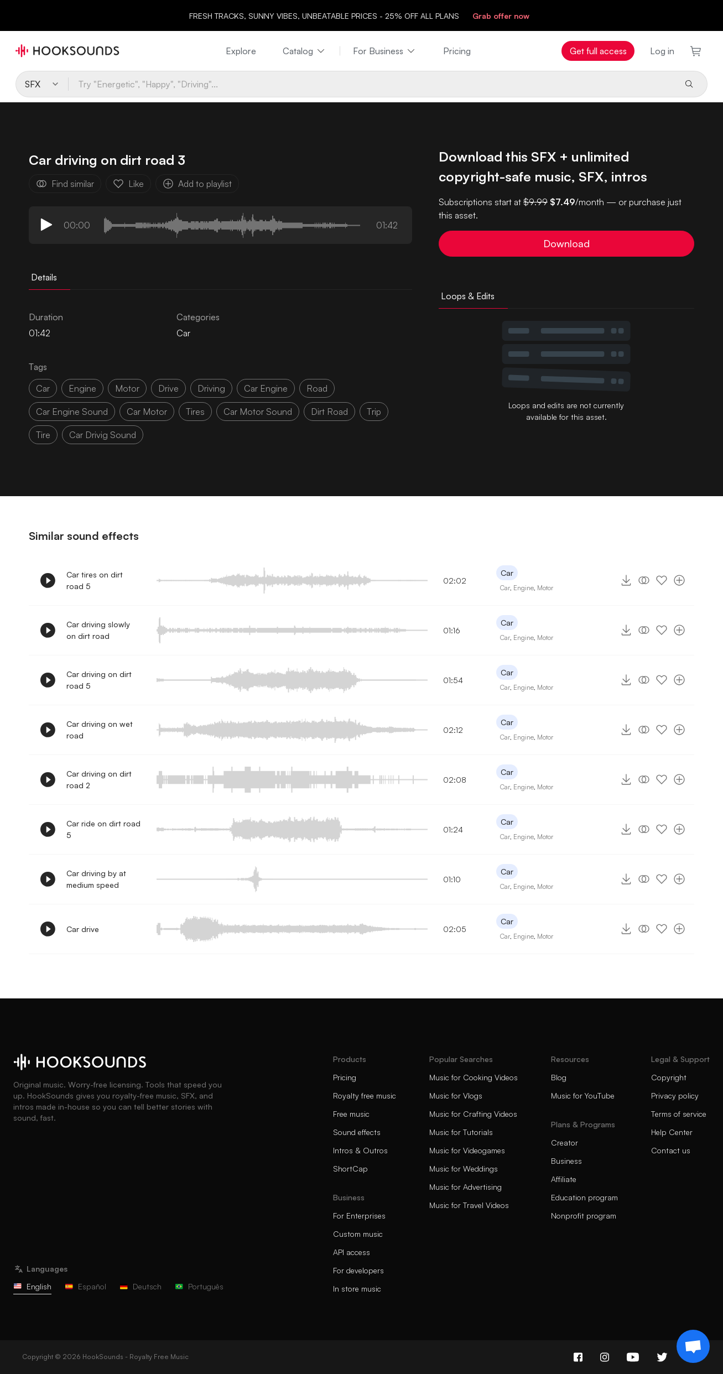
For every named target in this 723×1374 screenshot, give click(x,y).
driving (211, 388)
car (43, 388)
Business (566, 1160)
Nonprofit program (583, 1215)
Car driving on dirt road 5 (99, 679)
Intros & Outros (360, 1150)
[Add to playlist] (679, 580)
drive (168, 388)
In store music (357, 1288)
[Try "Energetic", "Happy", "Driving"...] (372, 84)
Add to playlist (197, 183)
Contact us (670, 1150)
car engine (266, 388)
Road (316, 388)
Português (199, 1286)
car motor (147, 411)
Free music (351, 1113)
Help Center (672, 1132)
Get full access (598, 50)
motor (127, 388)
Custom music (358, 1233)
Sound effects (357, 1132)
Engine (82, 388)
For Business (385, 50)
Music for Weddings (463, 1168)
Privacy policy (675, 1095)
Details (44, 277)
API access (351, 1252)
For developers (358, 1270)
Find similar (65, 183)
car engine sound (72, 411)
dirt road (329, 411)
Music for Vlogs (455, 1095)
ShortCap (350, 1168)
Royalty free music (364, 1095)
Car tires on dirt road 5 (94, 580)
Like (128, 183)
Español (85, 1286)
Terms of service (678, 1113)
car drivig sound (102, 434)
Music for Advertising (465, 1186)
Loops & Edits (468, 295)
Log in (662, 50)
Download (566, 243)
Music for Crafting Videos (473, 1113)
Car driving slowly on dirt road (98, 630)
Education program (584, 1197)
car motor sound (257, 411)
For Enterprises (359, 1215)
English (32, 1286)
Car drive (82, 929)
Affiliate (563, 1179)
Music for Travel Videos (469, 1205)
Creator (564, 1142)
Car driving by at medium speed (96, 878)
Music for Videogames (467, 1150)
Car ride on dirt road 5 (103, 829)
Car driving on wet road (99, 729)
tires (195, 411)
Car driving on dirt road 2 (99, 779)
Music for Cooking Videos (473, 1077)
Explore (241, 50)
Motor (545, 588)
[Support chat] (693, 1346)
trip (374, 411)
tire (43, 434)
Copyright (668, 1077)
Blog (558, 1077)
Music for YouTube (583, 1095)
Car (183, 333)
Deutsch (140, 1286)
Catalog (304, 50)
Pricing (457, 50)
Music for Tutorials (461, 1132)
